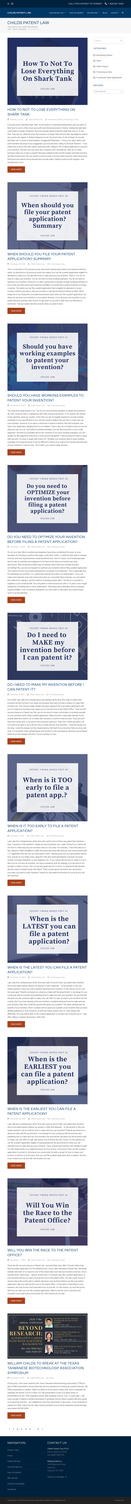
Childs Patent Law (36, 119)
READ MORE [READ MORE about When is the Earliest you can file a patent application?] (16, 1166)
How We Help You (14, 1467)
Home (10, 1456)
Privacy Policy (13, 1450)
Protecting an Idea (71, 119)
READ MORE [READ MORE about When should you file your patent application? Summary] (16, 311)
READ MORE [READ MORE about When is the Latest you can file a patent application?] (16, 1024)
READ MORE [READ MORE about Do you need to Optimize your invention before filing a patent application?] (16, 600)
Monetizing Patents (55, 119)
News (52, 1378)
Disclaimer (11, 1489)
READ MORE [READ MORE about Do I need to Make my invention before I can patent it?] (16, 741)
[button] (122, 13)
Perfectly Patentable (15, 1484)
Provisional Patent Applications (109, 77)
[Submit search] (121, 40)
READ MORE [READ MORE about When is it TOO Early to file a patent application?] (16, 883)
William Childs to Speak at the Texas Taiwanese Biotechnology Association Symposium (45, 1368)
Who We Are (12, 1478)
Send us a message (56, 1477)
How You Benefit (14, 1472)
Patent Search (102, 66)
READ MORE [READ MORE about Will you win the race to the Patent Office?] (16, 1301)
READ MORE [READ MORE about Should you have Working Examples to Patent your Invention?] (16, 452)
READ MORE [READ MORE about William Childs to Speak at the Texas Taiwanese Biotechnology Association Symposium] (16, 1415)
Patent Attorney (13, 1461)
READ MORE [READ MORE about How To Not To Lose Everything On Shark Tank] (16, 169)
